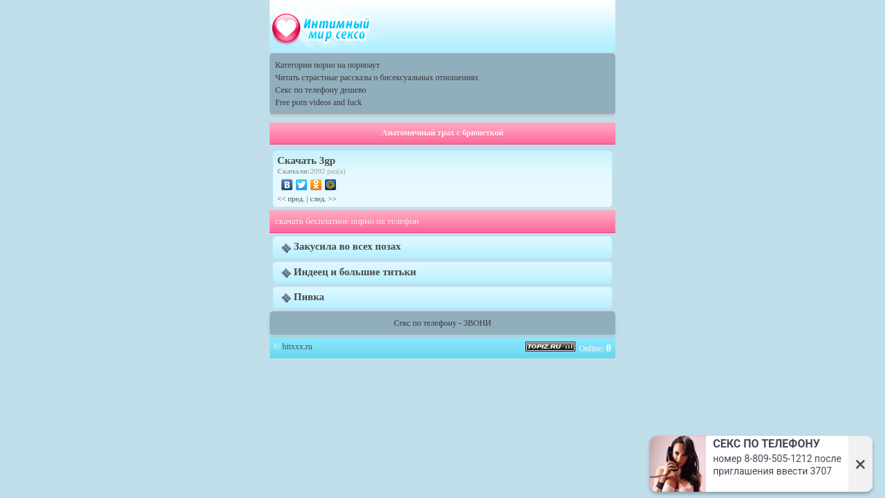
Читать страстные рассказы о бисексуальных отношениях (376, 77)
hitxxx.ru (297, 346)
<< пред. (291, 198)
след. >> (323, 198)
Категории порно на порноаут (327, 65)
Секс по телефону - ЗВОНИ (443, 323)
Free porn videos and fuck (318, 102)
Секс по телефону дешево (320, 90)
